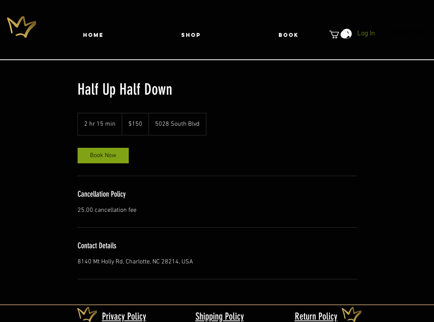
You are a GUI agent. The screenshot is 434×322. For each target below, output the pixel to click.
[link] (103, 155)
